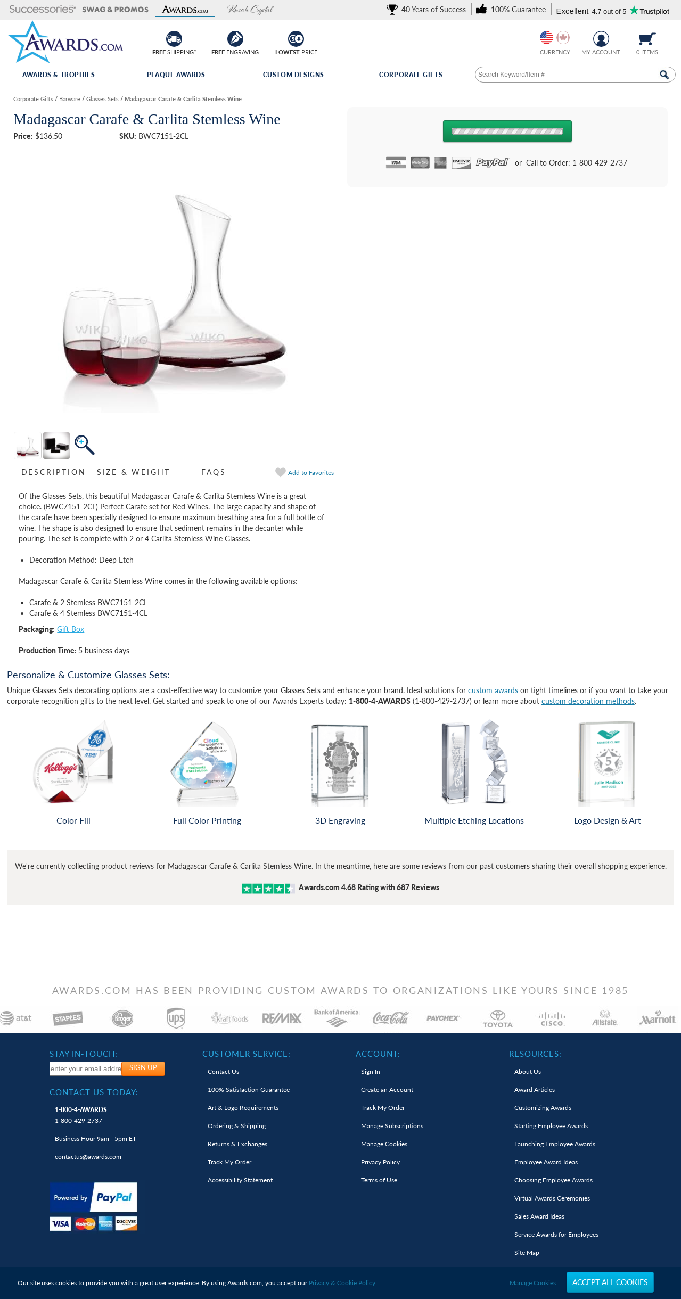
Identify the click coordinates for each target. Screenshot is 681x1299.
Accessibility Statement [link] (240, 1180)
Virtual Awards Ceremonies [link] (552, 1198)
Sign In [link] (370, 1071)
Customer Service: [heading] (246, 1053)
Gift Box (70, 629)
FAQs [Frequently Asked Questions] (213, 471)
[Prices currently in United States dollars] (546, 37)
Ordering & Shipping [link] (237, 1126)
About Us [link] (527, 1071)
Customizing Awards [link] (542, 1108)
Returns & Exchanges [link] (237, 1144)
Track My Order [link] (229, 1162)
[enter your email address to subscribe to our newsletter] (86, 1069)
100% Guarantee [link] (249, 1090)
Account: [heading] (378, 1053)
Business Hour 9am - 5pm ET (95, 1138)
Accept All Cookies (610, 1282)
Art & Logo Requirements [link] (243, 1108)
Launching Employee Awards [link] (554, 1144)
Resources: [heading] (535, 1053)
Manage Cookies (533, 1283)
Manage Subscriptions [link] (392, 1126)
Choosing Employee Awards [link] (553, 1180)
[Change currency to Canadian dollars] (563, 37)
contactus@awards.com (88, 1157)
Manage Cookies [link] (384, 1144)
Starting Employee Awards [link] (551, 1126)
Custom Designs (293, 75)
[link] (428, 9)
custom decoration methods (588, 700)
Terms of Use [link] (379, 1180)
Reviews (418, 887)
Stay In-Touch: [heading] (84, 1053)
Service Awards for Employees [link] (556, 1234)
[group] (554, 37)
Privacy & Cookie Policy (342, 1283)
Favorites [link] (311, 472)
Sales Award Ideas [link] (539, 1216)
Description (53, 471)
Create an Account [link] (387, 1090)
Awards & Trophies (58, 75)
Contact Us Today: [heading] (94, 1092)
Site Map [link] (526, 1252)
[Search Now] (664, 74)
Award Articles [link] (534, 1090)
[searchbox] (575, 75)
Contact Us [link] (223, 1071)
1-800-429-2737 (81, 1115)
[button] (43, 10)
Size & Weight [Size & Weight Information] (133, 471)
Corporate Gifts (410, 75)
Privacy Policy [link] (380, 1162)
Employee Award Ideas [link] (546, 1162)
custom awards (493, 690)
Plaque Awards (176, 75)
